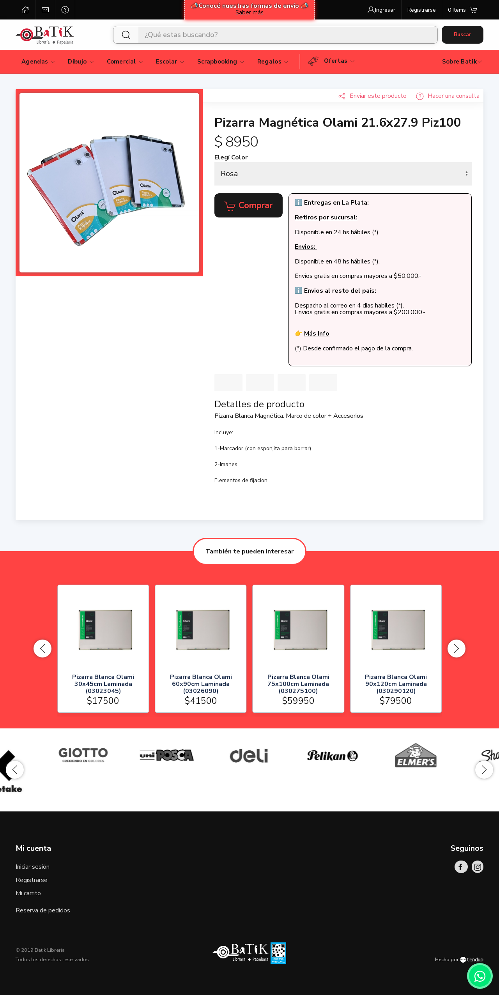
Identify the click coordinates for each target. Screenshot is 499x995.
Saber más (249, 12)
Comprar (249, 206)
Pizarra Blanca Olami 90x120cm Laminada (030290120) (396, 684)
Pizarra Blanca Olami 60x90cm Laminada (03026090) (201, 684)
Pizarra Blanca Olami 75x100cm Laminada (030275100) (298, 684)
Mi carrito (28, 893)
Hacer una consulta (448, 96)
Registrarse (32, 880)
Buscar (462, 34)
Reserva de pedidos (43, 910)
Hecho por (459, 959)
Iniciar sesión (33, 866)
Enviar (372, 96)
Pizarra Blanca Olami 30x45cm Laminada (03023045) (103, 684)
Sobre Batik (462, 61)
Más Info (316, 333)
